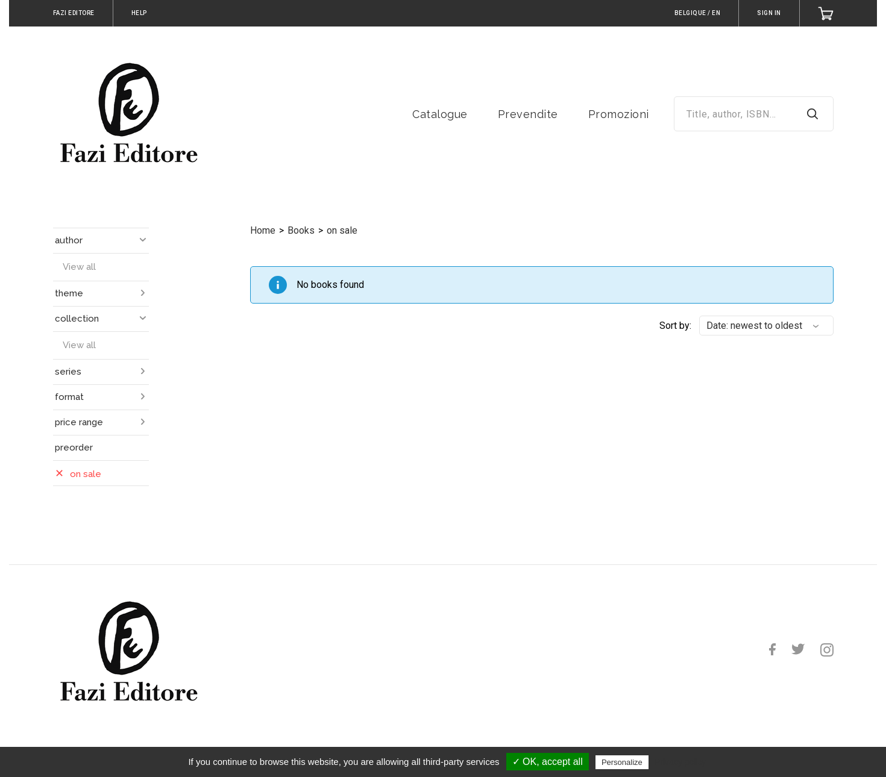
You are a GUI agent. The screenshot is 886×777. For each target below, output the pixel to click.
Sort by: (675, 325)
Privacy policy (680, 762)
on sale (342, 230)
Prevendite (528, 114)
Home (262, 230)
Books (301, 230)
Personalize (622, 762)
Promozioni (618, 114)
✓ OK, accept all (547, 762)
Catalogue (440, 114)
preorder (74, 447)
